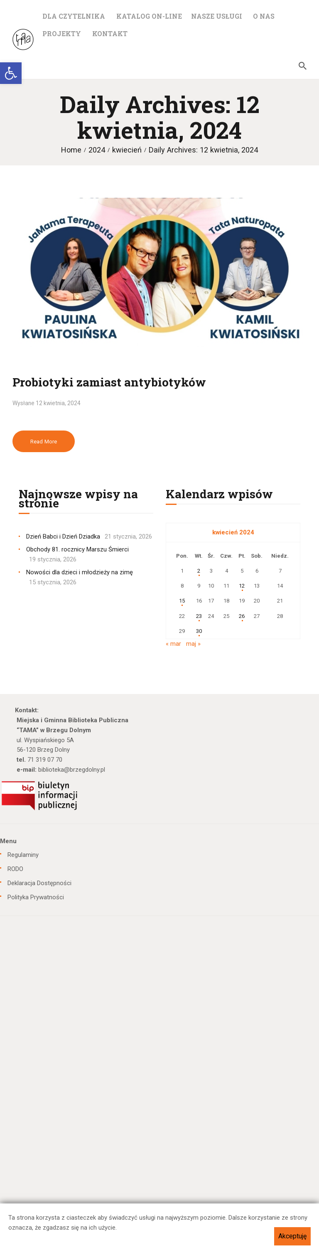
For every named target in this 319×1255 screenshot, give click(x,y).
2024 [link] (96, 150)
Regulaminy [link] (23, 855)
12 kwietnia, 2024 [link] (58, 403)
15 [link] (182, 601)
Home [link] (71, 150)
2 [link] (198, 571)
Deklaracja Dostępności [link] (39, 883)
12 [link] (242, 586)
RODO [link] (15, 869)
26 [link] (242, 616)
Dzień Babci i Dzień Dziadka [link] (63, 536)
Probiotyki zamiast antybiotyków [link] (109, 382)
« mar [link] (173, 643)
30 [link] (199, 631)
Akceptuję (292, 1236)
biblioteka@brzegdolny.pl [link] (71, 769)
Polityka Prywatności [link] (35, 897)
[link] (11, 73)
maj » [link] (193, 643)
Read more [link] (43, 441)
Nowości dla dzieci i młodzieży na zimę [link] (79, 572)
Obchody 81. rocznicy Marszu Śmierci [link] (77, 549)
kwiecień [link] (127, 150)
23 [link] (199, 616)
